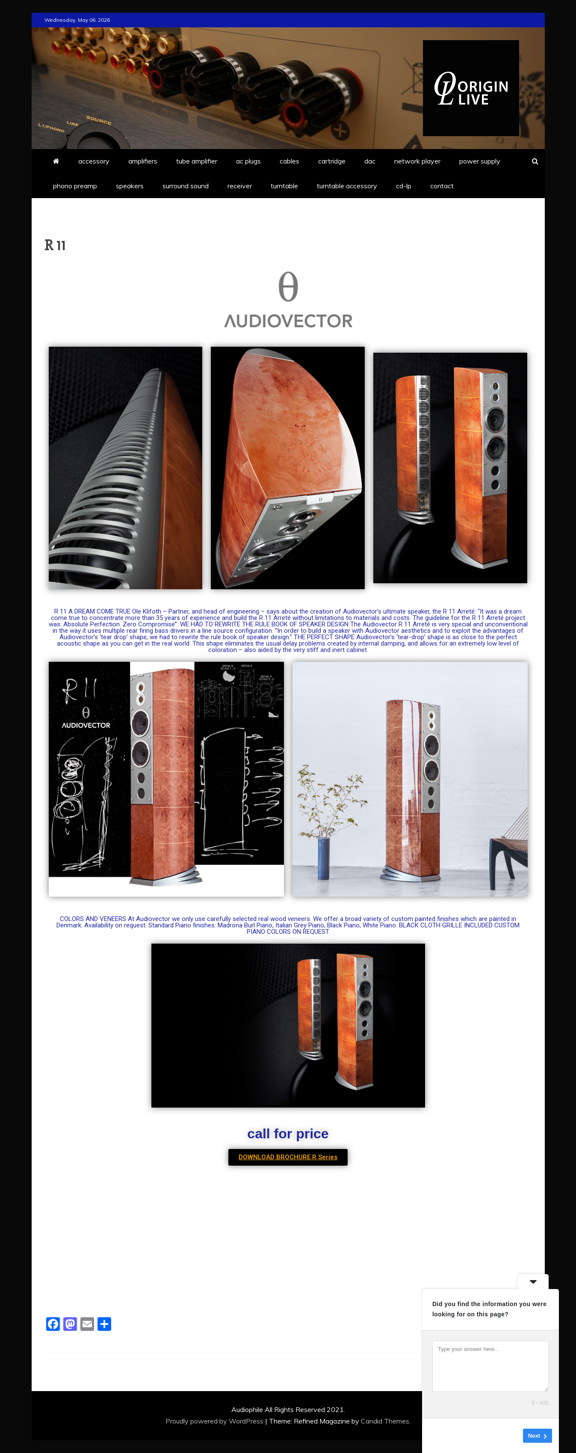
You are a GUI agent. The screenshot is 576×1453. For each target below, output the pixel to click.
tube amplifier (196, 161)
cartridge (332, 161)
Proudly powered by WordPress (215, 1421)
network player (417, 161)
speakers (130, 185)
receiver (239, 185)
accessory (93, 161)
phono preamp (75, 185)
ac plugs (248, 161)
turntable (284, 185)
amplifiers (142, 161)
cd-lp (403, 185)
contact (442, 185)
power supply (479, 161)
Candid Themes (385, 1421)
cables (289, 161)
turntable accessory (347, 185)
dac (369, 161)
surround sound (185, 185)
